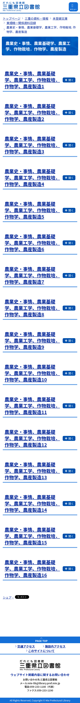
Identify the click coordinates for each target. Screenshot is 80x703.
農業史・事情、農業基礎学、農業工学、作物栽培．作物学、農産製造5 (32, 210)
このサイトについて (41, 651)
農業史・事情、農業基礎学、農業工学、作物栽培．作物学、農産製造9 (32, 340)
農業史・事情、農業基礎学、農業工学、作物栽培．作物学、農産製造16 (32, 568)
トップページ (11, 18)
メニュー (73, 9)
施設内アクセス (55, 646)
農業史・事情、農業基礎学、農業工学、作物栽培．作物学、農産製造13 (32, 470)
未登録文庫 (60, 18)
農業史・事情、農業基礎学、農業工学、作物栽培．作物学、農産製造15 (32, 536)
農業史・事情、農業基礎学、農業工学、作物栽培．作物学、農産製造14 (32, 503)
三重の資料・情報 (36, 18)
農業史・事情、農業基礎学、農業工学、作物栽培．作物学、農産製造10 (32, 373)
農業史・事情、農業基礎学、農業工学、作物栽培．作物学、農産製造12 (32, 438)
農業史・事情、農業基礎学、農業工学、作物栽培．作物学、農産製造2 (32, 112)
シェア (7, 597)
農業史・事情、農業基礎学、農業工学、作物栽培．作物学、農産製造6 (32, 242)
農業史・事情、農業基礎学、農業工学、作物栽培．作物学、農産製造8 (32, 308)
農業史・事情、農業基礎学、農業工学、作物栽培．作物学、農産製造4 (32, 177)
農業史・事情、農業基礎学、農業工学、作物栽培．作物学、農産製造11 (32, 405)
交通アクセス (26, 646)
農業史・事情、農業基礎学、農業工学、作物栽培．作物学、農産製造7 (32, 275)
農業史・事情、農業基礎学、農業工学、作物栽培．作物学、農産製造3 (32, 145)
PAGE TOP (41, 641)
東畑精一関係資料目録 (21, 23)
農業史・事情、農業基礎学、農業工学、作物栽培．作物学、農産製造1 (32, 79)
